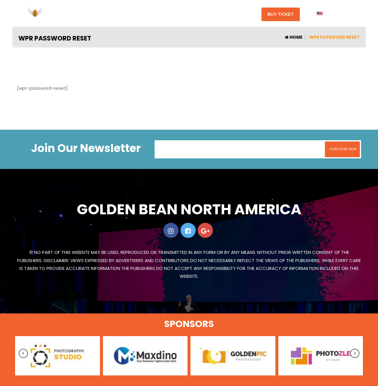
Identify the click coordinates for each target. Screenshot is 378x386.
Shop (185, 13)
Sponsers (223, 13)
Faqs (202, 13)
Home (294, 37)
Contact (248, 13)
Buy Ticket (280, 14)
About (141, 13)
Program (163, 13)
